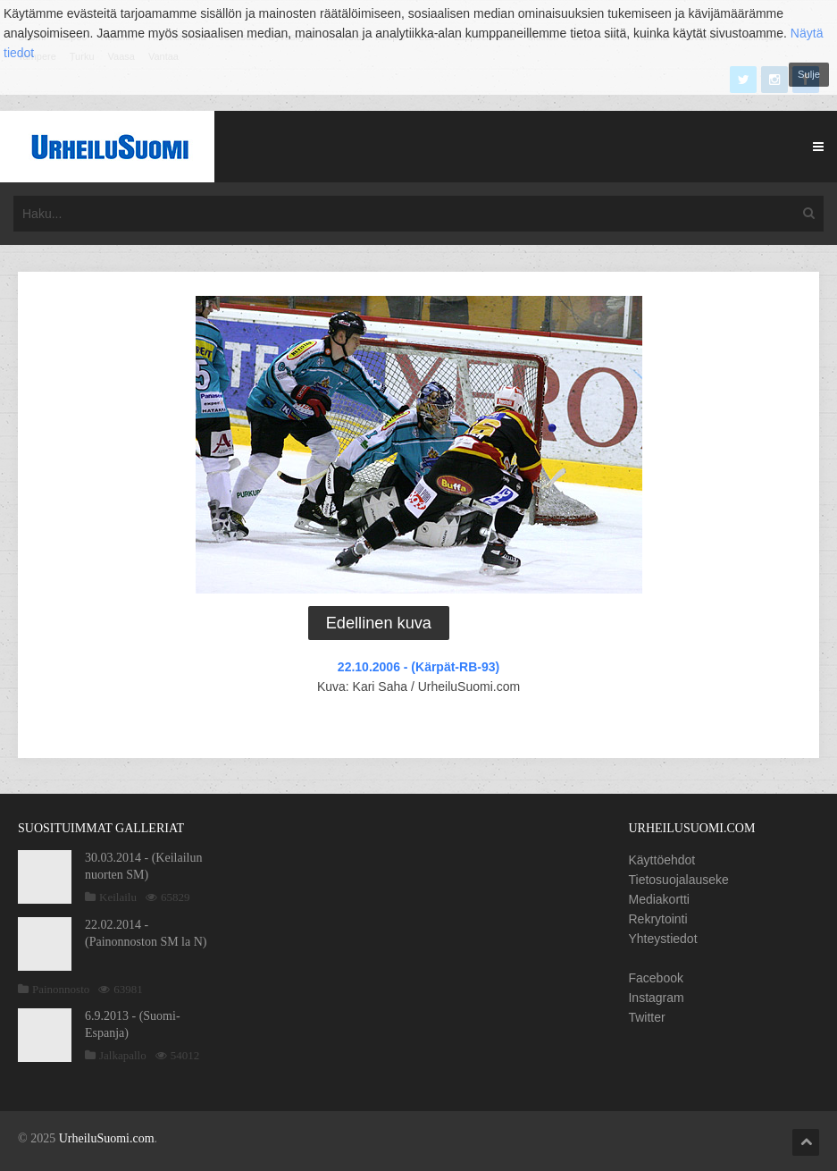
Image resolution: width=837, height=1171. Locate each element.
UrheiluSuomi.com (107, 1138)
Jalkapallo (122, 1055)
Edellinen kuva (378, 623)
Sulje (809, 74)
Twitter (646, 1017)
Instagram (655, 997)
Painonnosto (60, 989)
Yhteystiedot (662, 938)
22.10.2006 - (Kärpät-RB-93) (418, 667)
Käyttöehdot (661, 860)
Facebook (655, 978)
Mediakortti (658, 899)
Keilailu (118, 897)
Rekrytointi (657, 919)
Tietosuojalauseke (678, 879)
